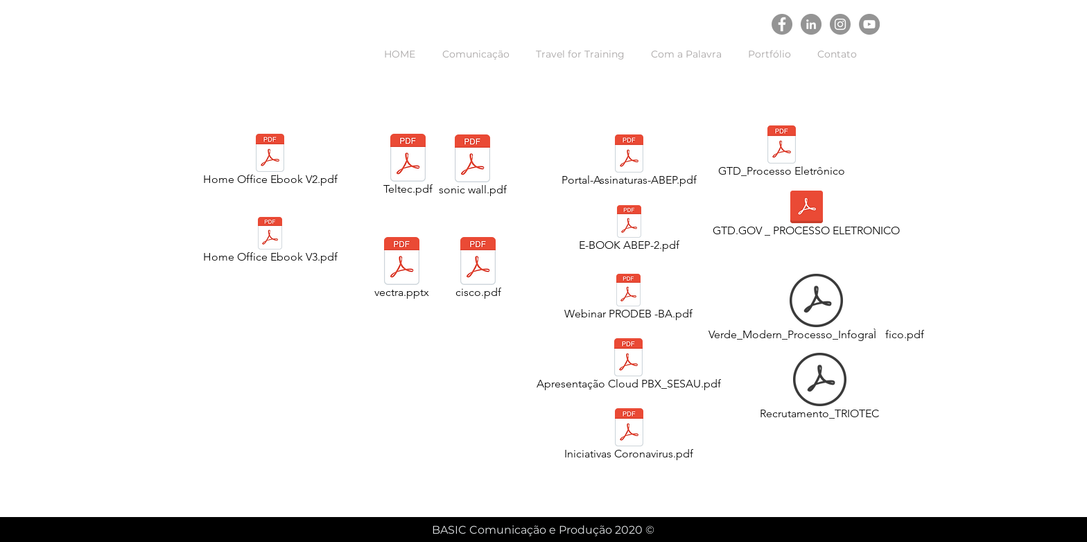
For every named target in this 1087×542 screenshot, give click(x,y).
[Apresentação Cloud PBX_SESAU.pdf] (628, 366)
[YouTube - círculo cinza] (869, 24)
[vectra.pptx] (401, 270)
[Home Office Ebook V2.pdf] (270, 162)
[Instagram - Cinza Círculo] (840, 24)
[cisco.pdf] (478, 270)
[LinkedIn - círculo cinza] (811, 24)
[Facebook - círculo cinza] (782, 24)
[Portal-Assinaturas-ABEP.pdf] (629, 162)
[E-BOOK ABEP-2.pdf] (628, 230)
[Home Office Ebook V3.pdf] (270, 242)
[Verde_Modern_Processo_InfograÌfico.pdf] (816, 310)
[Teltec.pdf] (408, 167)
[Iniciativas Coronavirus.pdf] (628, 436)
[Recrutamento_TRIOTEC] (819, 389)
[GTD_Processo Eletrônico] (781, 153)
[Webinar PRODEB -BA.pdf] (628, 299)
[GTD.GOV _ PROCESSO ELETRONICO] (806, 216)
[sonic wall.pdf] (472, 167)
